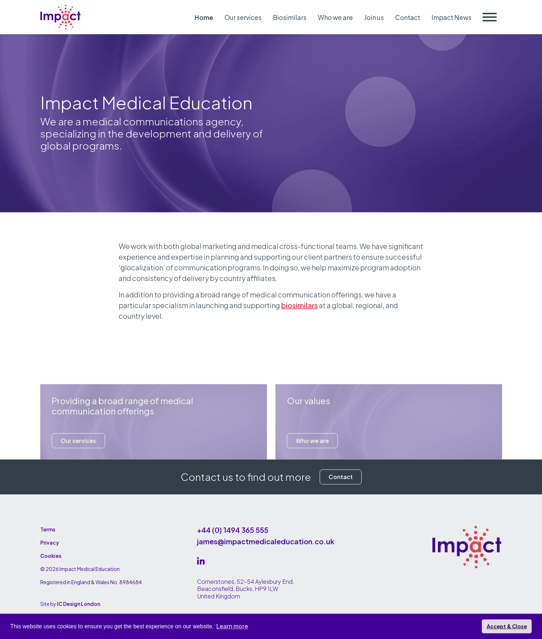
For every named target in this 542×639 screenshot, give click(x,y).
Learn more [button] (232, 626)
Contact (407, 17)
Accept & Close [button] (507, 626)
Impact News (451, 17)
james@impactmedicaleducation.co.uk (265, 541)
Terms (47, 529)
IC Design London (78, 604)
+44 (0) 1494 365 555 (232, 529)
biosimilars (299, 305)
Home (204, 17)
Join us (374, 17)
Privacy (49, 542)
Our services (243, 17)
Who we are (335, 17)
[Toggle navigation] (489, 17)
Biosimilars (289, 17)
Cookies (50, 555)
